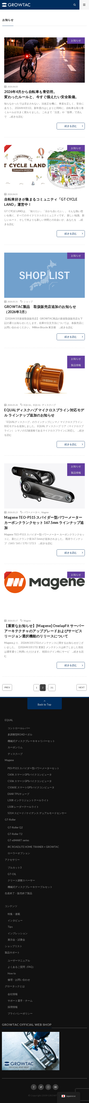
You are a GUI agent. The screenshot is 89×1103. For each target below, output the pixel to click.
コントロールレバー (19, 728)
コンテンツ (11, 906)
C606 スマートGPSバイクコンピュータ (30, 774)
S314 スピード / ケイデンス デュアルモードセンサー (37, 813)
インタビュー (15, 920)
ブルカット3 (15, 867)
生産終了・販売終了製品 (18, 893)
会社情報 (13, 994)
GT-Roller (10, 819)
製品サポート (12, 952)
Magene (45, 512)
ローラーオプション (19, 853)
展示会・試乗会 (16, 939)
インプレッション (18, 933)
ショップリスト (13, 946)
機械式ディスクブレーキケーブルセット (30, 886)
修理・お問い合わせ (19, 979)
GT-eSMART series (18, 840)
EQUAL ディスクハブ (44, 405)
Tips (10, 926)
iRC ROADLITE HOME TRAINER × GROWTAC (33, 846)
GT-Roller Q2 (15, 827)
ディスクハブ (15, 753)
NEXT (82, 687)
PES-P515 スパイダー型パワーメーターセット (33, 768)
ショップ (28, 301)
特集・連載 (14, 913)
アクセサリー (12, 859)
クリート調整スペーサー (21, 880)
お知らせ (76, 40)
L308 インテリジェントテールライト (28, 800)
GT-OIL (12, 874)
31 (52, 687)
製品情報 (76, 365)
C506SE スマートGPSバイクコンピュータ (31, 787)
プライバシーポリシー (20, 1013)
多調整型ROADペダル (20, 734)
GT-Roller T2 (15, 833)
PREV (7, 687)
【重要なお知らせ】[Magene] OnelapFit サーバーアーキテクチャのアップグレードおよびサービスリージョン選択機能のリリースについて (44, 631)
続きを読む (17, 116)
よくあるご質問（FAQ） (21, 966)
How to (12, 973)
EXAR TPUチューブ (18, 793)
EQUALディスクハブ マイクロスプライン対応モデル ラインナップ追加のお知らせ (44, 412)
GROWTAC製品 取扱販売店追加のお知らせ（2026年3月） (40, 309)
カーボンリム (15, 747)
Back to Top (44, 704)
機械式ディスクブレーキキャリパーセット (31, 740)
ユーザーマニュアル (19, 960)
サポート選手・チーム (20, 1000)
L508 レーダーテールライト (23, 806)
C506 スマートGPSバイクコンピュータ (30, 781)
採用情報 (13, 1006)
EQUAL (27, 405)
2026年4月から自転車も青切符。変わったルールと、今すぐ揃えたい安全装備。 (41, 94)
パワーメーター (32, 512)
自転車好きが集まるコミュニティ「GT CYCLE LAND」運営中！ (40, 202)
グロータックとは (15, 986)
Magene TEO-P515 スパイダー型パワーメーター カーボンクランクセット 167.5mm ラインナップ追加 (44, 522)
